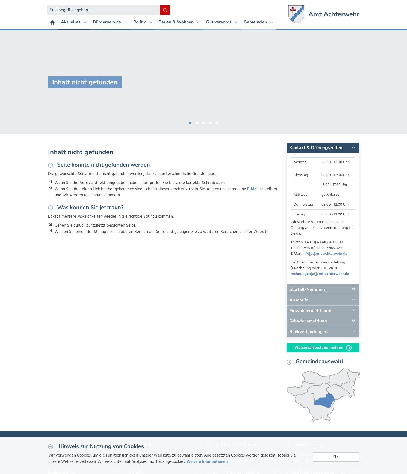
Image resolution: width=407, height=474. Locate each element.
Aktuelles (74, 22)
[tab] (323, 148)
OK (336, 457)
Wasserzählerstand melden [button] (323, 348)
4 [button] (210, 122)
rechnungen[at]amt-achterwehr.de (320, 274)
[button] (323, 148)
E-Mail (253, 189)
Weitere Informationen (207, 461)
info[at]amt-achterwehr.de (324, 254)
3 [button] (203, 122)
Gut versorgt (222, 22)
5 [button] (217, 122)
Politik (142, 22)
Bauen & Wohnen (179, 22)
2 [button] (197, 122)
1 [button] (190, 122)
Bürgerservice (110, 22)
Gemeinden (258, 22)
